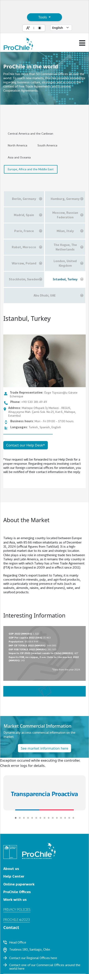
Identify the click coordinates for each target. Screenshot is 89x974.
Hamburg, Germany (67, 199)
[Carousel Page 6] (36, 818)
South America (47, 145)
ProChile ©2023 (16, 919)
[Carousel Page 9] (48, 818)
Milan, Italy (70, 231)
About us (11, 868)
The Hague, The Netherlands (68, 247)
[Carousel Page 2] (20, 818)
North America (17, 145)
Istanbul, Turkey (68, 279)
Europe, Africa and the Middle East (31, 169)
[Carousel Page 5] (32, 818)
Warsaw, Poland (27, 263)
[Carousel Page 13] (65, 818)
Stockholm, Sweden (25, 279)
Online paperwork (18, 884)
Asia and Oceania (19, 157)
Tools (43, 17)
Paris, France (28, 231)
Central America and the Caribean (30, 133)
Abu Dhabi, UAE (58, 295)
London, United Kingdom (68, 263)
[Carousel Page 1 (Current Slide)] (15, 818)
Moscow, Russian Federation (67, 215)
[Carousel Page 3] (24, 818)
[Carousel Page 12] (61, 818)
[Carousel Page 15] (73, 818)
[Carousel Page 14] (69, 818)
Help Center (13, 876)
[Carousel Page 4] (28, 818)
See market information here (44, 748)
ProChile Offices (17, 892)
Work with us (15, 899)
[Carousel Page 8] (44, 818)
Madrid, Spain (28, 215)
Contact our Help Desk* (25, 445)
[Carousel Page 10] (53, 818)
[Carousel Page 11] (57, 818)
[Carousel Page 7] (40, 818)
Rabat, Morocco (27, 247)
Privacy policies (16, 909)
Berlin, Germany (27, 199)
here (54, 958)
